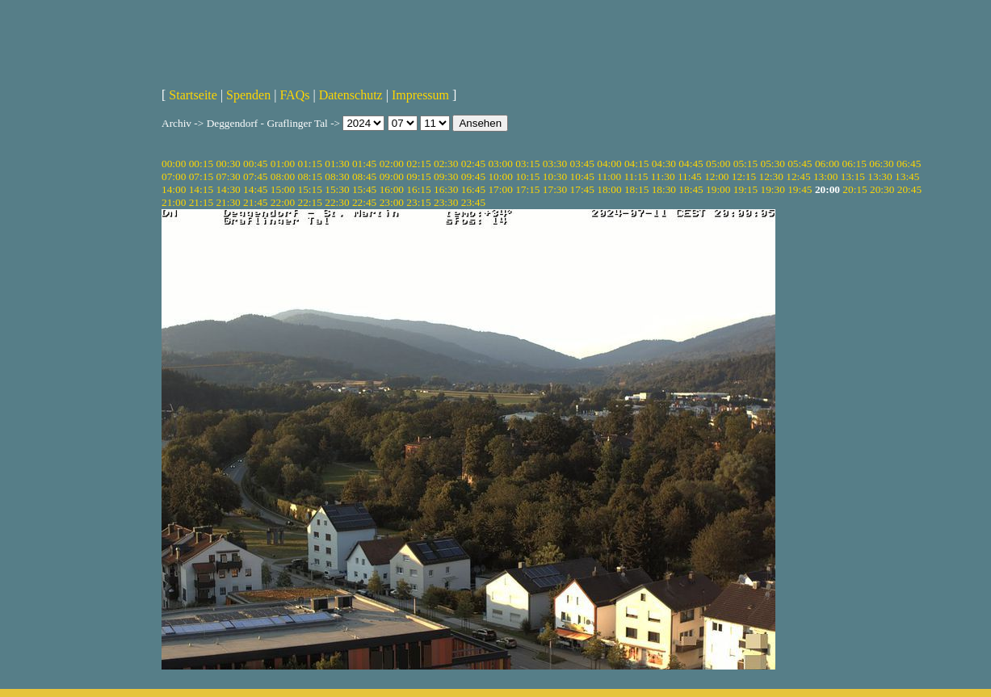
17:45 (582, 189)
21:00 (174, 202)
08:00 (283, 176)
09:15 (418, 176)
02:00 (392, 163)
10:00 (500, 176)
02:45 (473, 163)
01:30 (337, 163)
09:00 (392, 176)
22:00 (283, 202)
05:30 (772, 163)
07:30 (228, 176)
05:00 (718, 163)
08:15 (310, 176)
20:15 (854, 189)
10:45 (582, 176)
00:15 (201, 163)
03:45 (582, 163)
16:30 (446, 189)
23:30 (446, 202)
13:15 (853, 176)
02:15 (418, 163)
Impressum (420, 95)
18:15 (636, 189)
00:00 (174, 163)
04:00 (609, 163)
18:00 (609, 189)
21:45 (255, 202)
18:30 (664, 189)
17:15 (527, 189)
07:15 (201, 176)
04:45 (690, 163)
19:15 (745, 189)
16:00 (392, 189)
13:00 (825, 176)
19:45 (799, 189)
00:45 (255, 163)
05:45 (799, 163)
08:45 (364, 176)
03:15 (527, 163)
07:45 (255, 176)
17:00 (500, 189)
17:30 (555, 189)
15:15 (310, 189)
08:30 (337, 176)
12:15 (744, 176)
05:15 (745, 163)
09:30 (446, 176)
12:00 (716, 176)
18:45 (690, 189)
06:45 (909, 163)
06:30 (881, 163)
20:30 (882, 189)
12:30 (771, 176)
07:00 (174, 176)
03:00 (500, 163)
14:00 (174, 189)
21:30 (228, 202)
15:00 (283, 189)
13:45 (907, 176)
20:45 (909, 189)
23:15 (418, 202)
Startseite (193, 95)
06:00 (827, 163)
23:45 (473, 202)
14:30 (228, 189)
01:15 (310, 163)
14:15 (201, 189)
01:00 (283, 163)
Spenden (248, 95)
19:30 (772, 189)
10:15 (527, 176)
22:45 (364, 202)
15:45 (364, 189)
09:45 (473, 176)
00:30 (228, 163)
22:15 (310, 202)
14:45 (255, 189)
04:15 (636, 163)
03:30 (555, 163)
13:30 (879, 176)
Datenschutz (351, 95)
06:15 (854, 163)
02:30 (446, 163)
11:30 (663, 176)
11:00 (609, 176)
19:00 (718, 189)
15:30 (337, 189)
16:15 (418, 189)
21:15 (201, 202)
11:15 (636, 176)
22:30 (337, 202)
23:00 (392, 202)
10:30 (555, 176)
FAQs (294, 95)
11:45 (690, 176)
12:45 (798, 176)
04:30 (664, 163)
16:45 (473, 189)
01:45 (364, 163)
